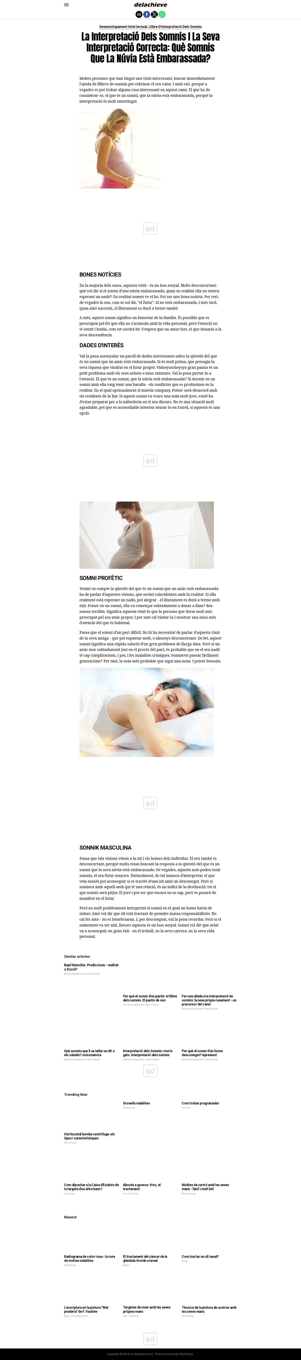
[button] (66, 4)
